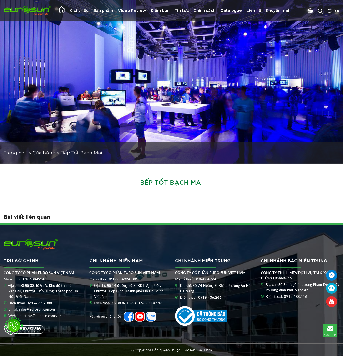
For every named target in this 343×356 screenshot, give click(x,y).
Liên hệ (254, 10)
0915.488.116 (295, 296)
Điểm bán (160, 10)
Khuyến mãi (277, 10)
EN (336, 10)
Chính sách (205, 10)
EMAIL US (330, 330)
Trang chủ (16, 153)
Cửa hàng (44, 153)
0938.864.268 (124, 303)
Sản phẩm (103, 10)
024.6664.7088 (39, 303)
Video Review (132, 10)
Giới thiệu (79, 10)
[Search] (320, 11)
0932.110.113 (150, 303)
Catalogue (231, 10)
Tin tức (181, 10)
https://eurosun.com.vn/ (42, 315)
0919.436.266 (210, 297)
